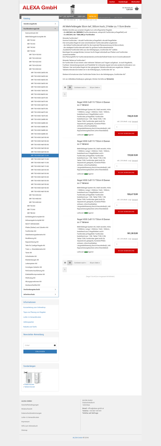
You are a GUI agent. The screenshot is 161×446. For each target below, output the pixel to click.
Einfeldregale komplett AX (34, 222)
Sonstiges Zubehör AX (33, 272)
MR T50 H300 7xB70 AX (39, 121)
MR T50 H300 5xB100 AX (40, 153)
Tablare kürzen (29, 392)
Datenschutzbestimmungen (31, 418)
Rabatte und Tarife (30, 332)
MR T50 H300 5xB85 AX (39, 135)
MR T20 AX (31, 45)
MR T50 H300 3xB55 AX (39, 81)
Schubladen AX (31, 261)
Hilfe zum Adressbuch (29, 431)
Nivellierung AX (30, 243)
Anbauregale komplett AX (34, 225)
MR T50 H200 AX (35, 63)
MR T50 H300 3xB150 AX (40, 193)
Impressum (25, 427)
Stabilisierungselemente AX (35, 240)
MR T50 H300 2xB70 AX (39, 103)
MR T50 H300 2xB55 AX (39, 78)
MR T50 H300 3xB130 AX (40, 178)
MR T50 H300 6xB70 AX (39, 117)
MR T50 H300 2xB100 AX (40, 142)
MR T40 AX (31, 52)
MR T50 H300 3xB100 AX (40, 146)
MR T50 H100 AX (35, 60)
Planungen (47, 16)
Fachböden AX (30, 236)
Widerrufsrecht (26, 414)
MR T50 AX (31, 56)
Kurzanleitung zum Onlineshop (34, 312)
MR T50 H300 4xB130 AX (40, 182)
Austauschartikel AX (32, 290)
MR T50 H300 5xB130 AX (40, 186)
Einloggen (40, 356)
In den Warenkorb (126, 138)
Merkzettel (135, 2)
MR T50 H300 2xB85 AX (39, 124)
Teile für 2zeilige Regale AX (35, 250)
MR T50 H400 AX (35, 204)
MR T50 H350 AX (35, 200)
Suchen (112, 2)
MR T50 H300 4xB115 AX (40, 168)
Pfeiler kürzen (29, 389)
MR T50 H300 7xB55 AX (39, 96)
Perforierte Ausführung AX (34, 276)
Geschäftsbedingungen (30, 410)
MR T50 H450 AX (35, 207)
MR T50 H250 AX (35, 70)
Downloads (27, 16)
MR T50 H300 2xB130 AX (40, 175)
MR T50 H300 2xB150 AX (40, 189)
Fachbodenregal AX (31, 34)
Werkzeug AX (30, 283)
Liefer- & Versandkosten (32, 322)
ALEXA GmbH (78, 443)
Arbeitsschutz (29, 299)
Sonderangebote (30, 29)
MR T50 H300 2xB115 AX (40, 160)
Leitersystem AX (31, 268)
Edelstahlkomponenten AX (35, 279)
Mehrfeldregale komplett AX (35, 42)
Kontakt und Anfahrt (65, 16)
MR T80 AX (31, 218)
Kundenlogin (123, 2)
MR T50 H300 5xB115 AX (40, 171)
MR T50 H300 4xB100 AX (40, 150)
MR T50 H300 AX (35, 74)
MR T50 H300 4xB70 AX (39, 110)
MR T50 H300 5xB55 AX (39, 88)
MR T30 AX (31, 49)
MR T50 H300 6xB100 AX (40, 157)
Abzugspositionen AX (33, 286)
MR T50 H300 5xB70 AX (39, 114)
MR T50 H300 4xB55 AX (39, 85)
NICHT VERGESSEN (32, 229)
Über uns (81, 16)
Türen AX (28, 258)
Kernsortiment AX (31, 38)
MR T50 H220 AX (35, 67)
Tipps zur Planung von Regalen (34, 317)
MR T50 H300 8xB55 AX (39, 99)
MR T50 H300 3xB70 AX (39, 106)
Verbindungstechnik (32, 294)
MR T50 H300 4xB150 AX (40, 196)
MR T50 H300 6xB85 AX (39, 139)
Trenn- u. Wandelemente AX (35, 254)
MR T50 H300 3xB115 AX (40, 164)
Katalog (92, 16)
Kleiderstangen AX (32, 265)
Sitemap (24, 435)
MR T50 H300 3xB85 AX (39, 128)
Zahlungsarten (28, 327)
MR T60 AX (31, 211)
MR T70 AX (31, 214)
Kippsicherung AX (31, 247)
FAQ (37, 16)
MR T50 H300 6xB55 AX (39, 92)
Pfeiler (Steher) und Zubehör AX (36, 232)
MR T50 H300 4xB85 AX (39, 132)
